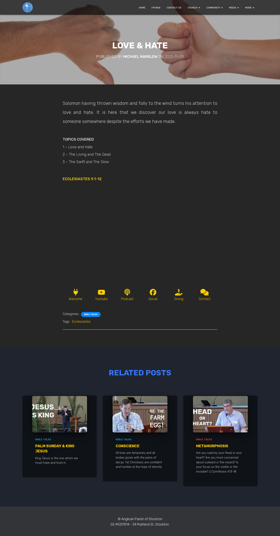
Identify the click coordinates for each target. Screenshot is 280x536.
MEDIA (234, 7)
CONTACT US (174, 7)
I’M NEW (156, 7)
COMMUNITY (214, 7)
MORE (249, 7)
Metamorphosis (212, 446)
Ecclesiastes (81, 321)
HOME (142, 7)
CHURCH (194, 7)
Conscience (127, 446)
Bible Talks (91, 314)
